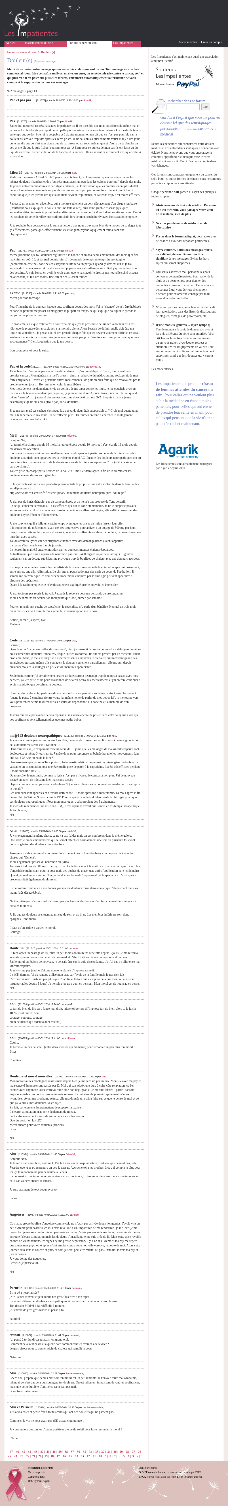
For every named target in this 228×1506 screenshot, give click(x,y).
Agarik (164, 468)
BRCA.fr (143, 1476)
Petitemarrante (74, 1373)
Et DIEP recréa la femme (152, 1472)
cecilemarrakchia (93, 1407)
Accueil (11, 42)
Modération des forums (40, 1467)
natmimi (76, 1288)
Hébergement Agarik (39, 1481)
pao (74, 172)
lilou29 (87, 100)
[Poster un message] (45, 61)
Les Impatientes (123, 42)
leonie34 (95, 366)
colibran (70, 1038)
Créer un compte (211, 42)
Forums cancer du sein (82, 42)
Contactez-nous (36, 1476)
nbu (114, 735)
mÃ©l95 (71, 435)
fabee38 (70, 1154)
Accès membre (188, 42)
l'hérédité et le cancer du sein (186, 1476)
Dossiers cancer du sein (38, 42)
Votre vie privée (36, 1472)
